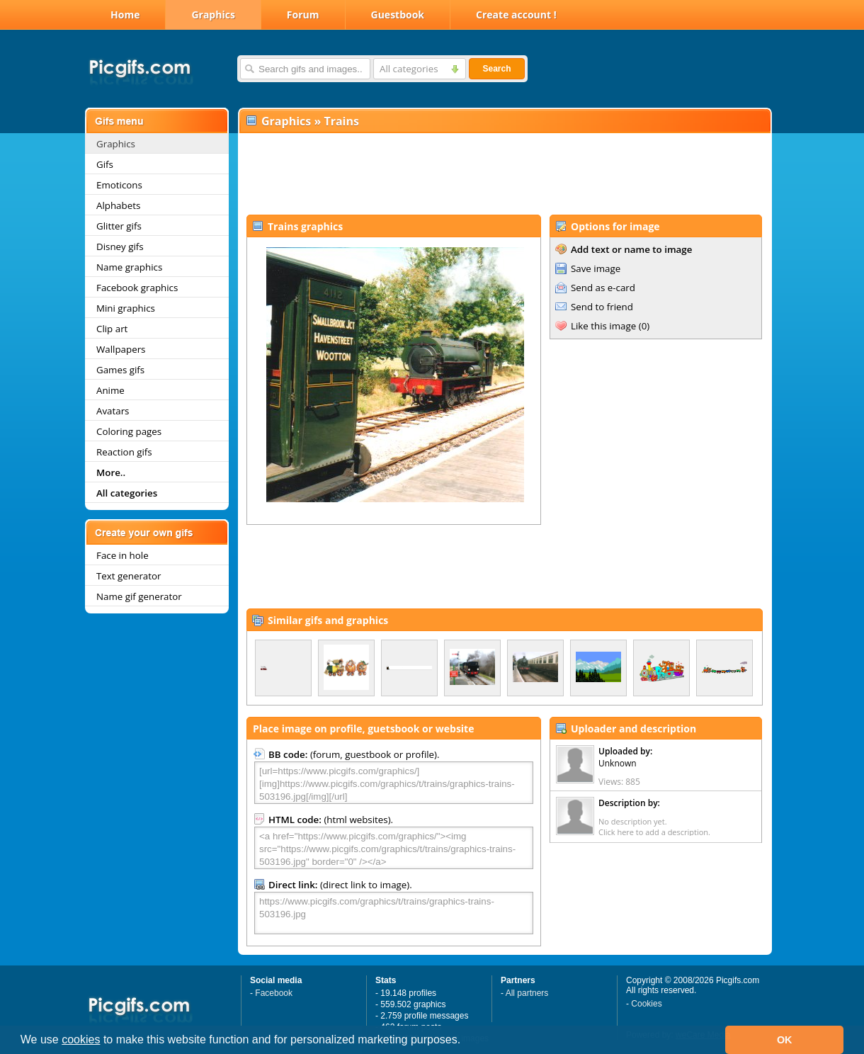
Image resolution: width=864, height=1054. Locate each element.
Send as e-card (603, 287)
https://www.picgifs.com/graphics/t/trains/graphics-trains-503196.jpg (393, 913)
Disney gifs (120, 246)
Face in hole (122, 555)
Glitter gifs (119, 226)
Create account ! (516, 14)
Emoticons (119, 184)
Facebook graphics (137, 287)
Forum (303, 14)
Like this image (603, 325)
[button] (466, 1041)
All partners (527, 993)
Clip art (111, 328)
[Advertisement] (504, 174)
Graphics (212, 14)
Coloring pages (128, 431)
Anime (110, 390)
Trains (341, 121)
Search (496, 69)
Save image (595, 268)
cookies (81, 1039)
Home (125, 14)
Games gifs (120, 369)
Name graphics (129, 267)
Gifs (104, 164)
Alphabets (118, 205)
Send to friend (602, 306)
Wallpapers (120, 349)
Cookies (646, 1004)
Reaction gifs (124, 452)
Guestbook (398, 14)
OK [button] (784, 1040)
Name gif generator (139, 596)
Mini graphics (125, 308)
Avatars (112, 410)
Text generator (128, 576)
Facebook (273, 993)
